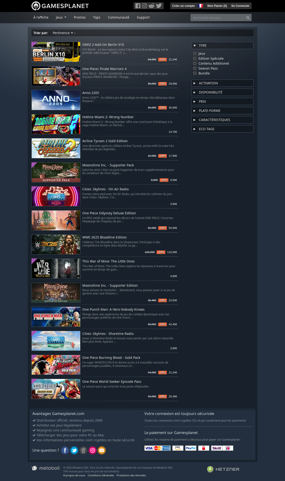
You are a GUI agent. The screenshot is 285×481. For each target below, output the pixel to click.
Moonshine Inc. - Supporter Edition (110, 286)
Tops (96, 17)
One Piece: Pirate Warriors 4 (104, 69)
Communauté (118, 17)
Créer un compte (183, 6)
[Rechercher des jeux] (217, 17)
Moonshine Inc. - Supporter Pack (108, 165)
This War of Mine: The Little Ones (108, 261)
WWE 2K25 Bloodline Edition (104, 237)
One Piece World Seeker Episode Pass (111, 382)
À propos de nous (74, 475)
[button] (200, 5)
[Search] (248, 17)
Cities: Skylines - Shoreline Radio (108, 334)
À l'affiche (40, 17)
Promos (80, 17)
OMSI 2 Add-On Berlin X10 (103, 45)
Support (143, 17)
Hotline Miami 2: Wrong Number (108, 117)
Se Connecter (240, 6)
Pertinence (64, 33)
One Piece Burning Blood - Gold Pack (111, 358)
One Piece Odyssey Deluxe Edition (109, 213)
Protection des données (131, 475)
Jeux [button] (59, 17)
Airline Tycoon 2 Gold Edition (105, 141)
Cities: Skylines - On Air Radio (105, 189)
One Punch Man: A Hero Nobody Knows (113, 310)
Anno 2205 (90, 93)
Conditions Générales (101, 475)
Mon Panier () (217, 6)
